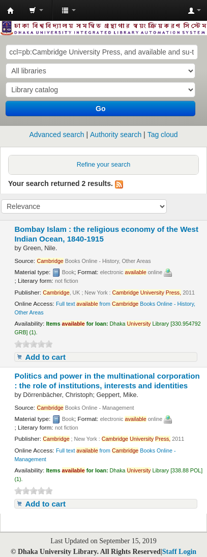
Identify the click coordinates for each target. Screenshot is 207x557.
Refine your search (104, 164)
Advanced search (56, 134)
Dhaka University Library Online (10, 10)
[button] (36, 10)
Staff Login (179, 551)
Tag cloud (162, 134)
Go (100, 108)
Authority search (115, 134)
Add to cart (45, 357)
